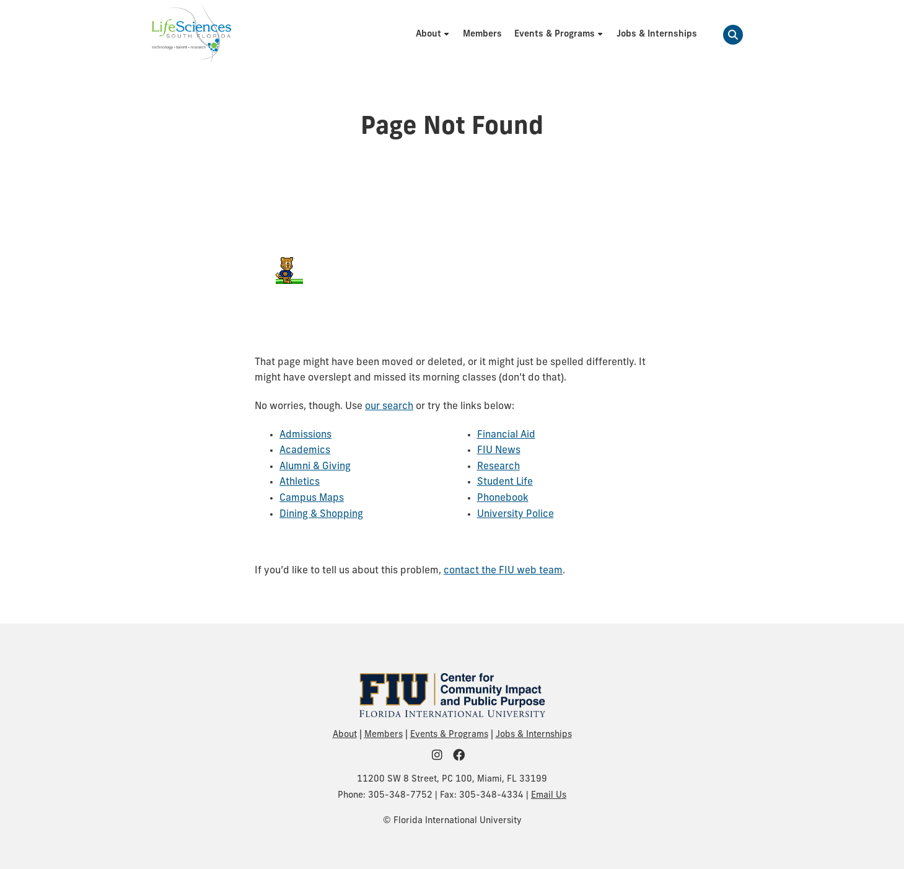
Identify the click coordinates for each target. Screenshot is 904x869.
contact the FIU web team (503, 571)
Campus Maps (311, 498)
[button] (733, 35)
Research (498, 467)
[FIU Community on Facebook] (463, 756)
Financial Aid (506, 435)
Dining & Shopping (321, 514)
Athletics (299, 482)
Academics (304, 451)
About (345, 734)
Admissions (305, 435)
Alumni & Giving (315, 467)
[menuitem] (433, 34)
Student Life (505, 482)
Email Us (548, 795)
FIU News (498, 451)
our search (389, 407)
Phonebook (503, 498)
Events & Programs (449, 734)
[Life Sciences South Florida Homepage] (192, 35)
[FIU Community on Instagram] (441, 756)
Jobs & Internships (534, 734)
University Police (515, 514)
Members (383, 734)
